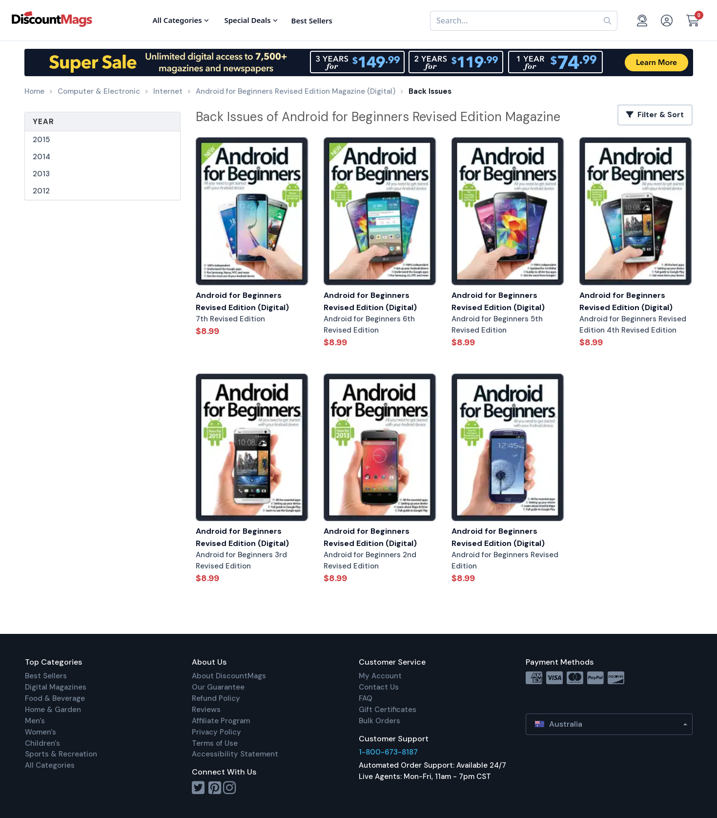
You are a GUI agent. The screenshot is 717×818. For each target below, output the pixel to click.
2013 (41, 174)
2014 (41, 157)
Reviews (206, 709)
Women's (40, 732)
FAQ (365, 698)
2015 (41, 140)
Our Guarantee (218, 687)
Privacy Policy (216, 732)
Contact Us (379, 687)
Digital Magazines (55, 687)
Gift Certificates (387, 709)
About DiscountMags (229, 676)
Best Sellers (46, 676)
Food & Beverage (55, 698)
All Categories (50, 765)
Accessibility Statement (235, 754)
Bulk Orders (379, 721)
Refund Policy (216, 698)
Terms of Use (215, 743)
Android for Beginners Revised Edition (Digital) (242, 301)
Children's (42, 743)
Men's (35, 721)
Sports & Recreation (61, 754)
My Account (380, 676)
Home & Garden (53, 709)
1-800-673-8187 (388, 752)
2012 (41, 191)
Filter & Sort (655, 115)
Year (43, 121)
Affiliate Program (221, 721)
